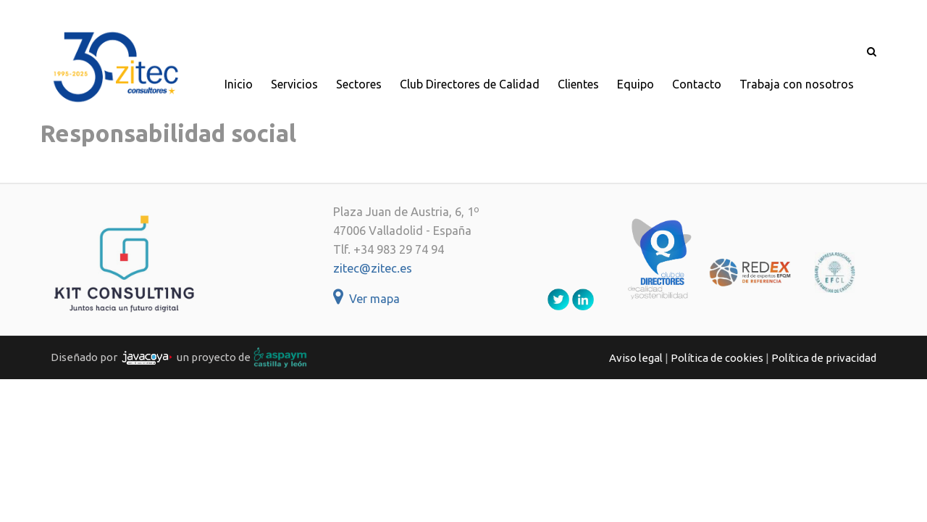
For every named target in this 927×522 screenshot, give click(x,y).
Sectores (359, 84)
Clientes (578, 84)
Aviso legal (636, 358)
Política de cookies (717, 358)
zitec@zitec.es (372, 268)
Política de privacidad (823, 358)
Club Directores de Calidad (470, 84)
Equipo (635, 84)
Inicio (239, 84)
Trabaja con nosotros (796, 84)
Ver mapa (366, 298)
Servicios (294, 84)
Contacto (696, 84)
